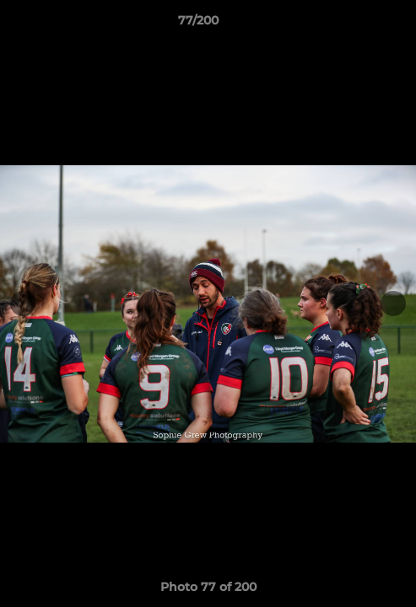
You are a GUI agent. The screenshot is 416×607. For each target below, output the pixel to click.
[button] (355, 24)
